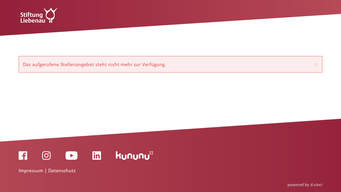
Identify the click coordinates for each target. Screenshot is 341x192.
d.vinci (316, 184)
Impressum (31, 171)
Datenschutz (62, 171)
